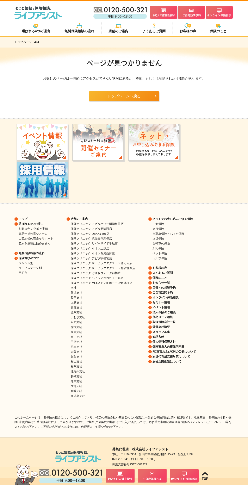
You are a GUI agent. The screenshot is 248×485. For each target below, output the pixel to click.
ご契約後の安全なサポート (36, 238)
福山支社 (76, 361)
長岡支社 (76, 297)
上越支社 (76, 302)
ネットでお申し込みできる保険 (173, 218)
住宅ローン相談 (163, 317)
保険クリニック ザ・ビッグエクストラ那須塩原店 (103, 268)
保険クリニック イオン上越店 (90, 248)
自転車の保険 (161, 243)
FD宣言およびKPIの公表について (174, 351)
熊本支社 (76, 381)
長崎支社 (76, 376)
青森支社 (76, 307)
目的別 (23, 272)
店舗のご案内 (79, 218)
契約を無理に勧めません (34, 243)
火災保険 (158, 238)
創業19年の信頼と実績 (33, 228)
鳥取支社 (76, 356)
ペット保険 (160, 253)
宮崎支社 (76, 391)
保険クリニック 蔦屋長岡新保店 (91, 238)
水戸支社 (76, 322)
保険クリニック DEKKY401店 (90, 233)
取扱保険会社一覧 (164, 322)
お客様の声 (160, 267)
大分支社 (76, 386)
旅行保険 (158, 228)
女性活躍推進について (167, 361)
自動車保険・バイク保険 (168, 233)
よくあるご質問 (163, 272)
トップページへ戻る (124, 96)
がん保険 (158, 248)
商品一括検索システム (33, 233)
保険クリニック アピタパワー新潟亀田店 (97, 223)
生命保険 (158, 223)
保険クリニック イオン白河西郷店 (93, 253)
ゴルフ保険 (160, 258)
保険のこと (160, 277)
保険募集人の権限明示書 (168, 346)
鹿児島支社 (78, 396)
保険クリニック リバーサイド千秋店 (94, 243)
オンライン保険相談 (166, 297)
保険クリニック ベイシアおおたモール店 (97, 278)
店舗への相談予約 (164, 287)
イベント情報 (161, 307)
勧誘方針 (158, 336)
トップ (23, 218)
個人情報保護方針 (164, 341)
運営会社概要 (161, 327)
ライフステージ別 (30, 267)
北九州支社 (78, 371)
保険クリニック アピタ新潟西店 (91, 228)
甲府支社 (76, 341)
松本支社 (76, 346)
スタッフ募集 (161, 332)
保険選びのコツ (29, 258)
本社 (73, 287)
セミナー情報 (161, 302)
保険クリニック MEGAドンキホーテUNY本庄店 (101, 283)
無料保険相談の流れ (32, 253)
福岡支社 (76, 366)
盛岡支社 (76, 312)
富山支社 (76, 336)
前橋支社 (76, 327)
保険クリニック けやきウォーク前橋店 (96, 273)
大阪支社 (76, 351)
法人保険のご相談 (164, 312)
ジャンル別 (26, 263)
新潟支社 (76, 292)
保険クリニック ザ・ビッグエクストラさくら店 (101, 263)
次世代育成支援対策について (171, 356)
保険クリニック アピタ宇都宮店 (91, 258)
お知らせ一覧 (161, 282)
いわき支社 (78, 317)
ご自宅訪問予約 (163, 292)
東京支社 (76, 332)
